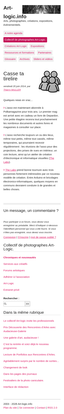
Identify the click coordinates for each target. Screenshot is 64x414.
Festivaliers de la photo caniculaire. (23, 380)
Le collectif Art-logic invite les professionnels (28, 320)
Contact (41, 407)
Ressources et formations (19, 52)
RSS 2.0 (52, 407)
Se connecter (26, 407)
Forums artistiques (14, 270)
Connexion (9, 237)
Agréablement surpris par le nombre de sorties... (31, 361)
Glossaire (10, 59)
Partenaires (44, 52)
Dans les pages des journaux (20, 373)
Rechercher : (11, 298)
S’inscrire (23, 237)
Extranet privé (11, 289)
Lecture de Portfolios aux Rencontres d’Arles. (29, 354)
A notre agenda (13, 33)
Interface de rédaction (16, 386)
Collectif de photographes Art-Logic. (25, 39)
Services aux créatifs (15, 263)
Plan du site (10, 407)
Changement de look (15, 367)
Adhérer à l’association (16, 276)
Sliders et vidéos (42, 59)
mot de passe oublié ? (43, 237)
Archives (25, 59)
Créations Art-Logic (16, 46)
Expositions (37, 46)
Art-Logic (8, 283)
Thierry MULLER (12, 90)
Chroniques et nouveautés (19, 257)
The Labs (10, 169)
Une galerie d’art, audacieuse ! (21, 337)
